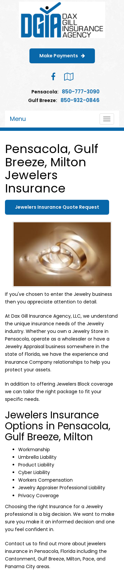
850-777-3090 (81, 91)
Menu (18, 119)
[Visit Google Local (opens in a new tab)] (68, 76)
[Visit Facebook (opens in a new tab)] (53, 76)
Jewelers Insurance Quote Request (57, 207)
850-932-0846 (80, 100)
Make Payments (62, 55)
